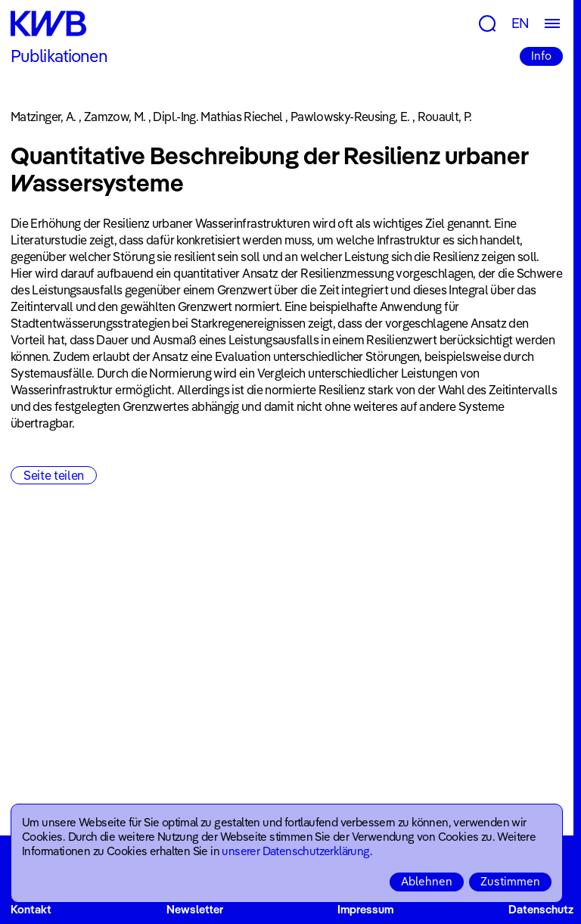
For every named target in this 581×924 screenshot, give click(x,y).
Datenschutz (540, 909)
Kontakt (31, 909)
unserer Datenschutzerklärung (295, 851)
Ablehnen (426, 881)
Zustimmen (510, 881)
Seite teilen (53, 475)
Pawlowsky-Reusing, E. (350, 116)
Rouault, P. (445, 116)
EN (520, 23)
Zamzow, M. (115, 116)
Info (541, 55)
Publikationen (59, 56)
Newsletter (194, 909)
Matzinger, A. (43, 116)
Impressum (365, 909)
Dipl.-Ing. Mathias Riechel (217, 116)
